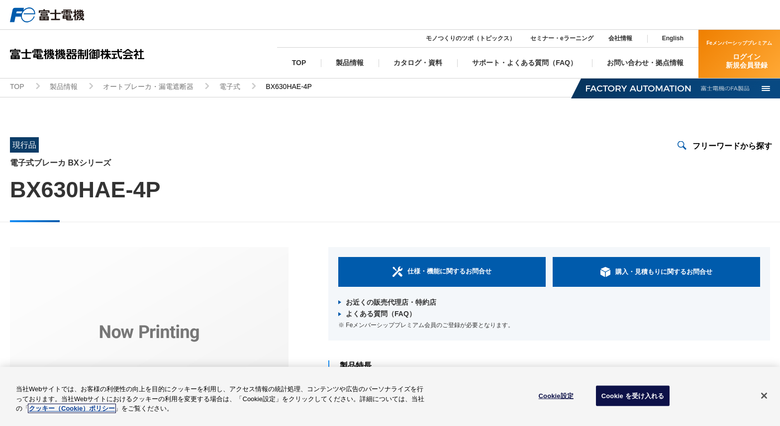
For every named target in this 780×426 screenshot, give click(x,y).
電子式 (229, 87)
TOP (17, 87)
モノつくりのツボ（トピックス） (470, 38)
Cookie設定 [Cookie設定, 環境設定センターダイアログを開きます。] (556, 399)
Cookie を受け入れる (633, 399)
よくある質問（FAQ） (381, 315)
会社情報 (620, 38)
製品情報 (64, 87)
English (672, 38)
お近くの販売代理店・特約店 (391, 303)
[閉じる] (764, 399)
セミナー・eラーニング (561, 38)
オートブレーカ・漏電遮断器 (148, 87)
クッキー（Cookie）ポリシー (72, 412)
